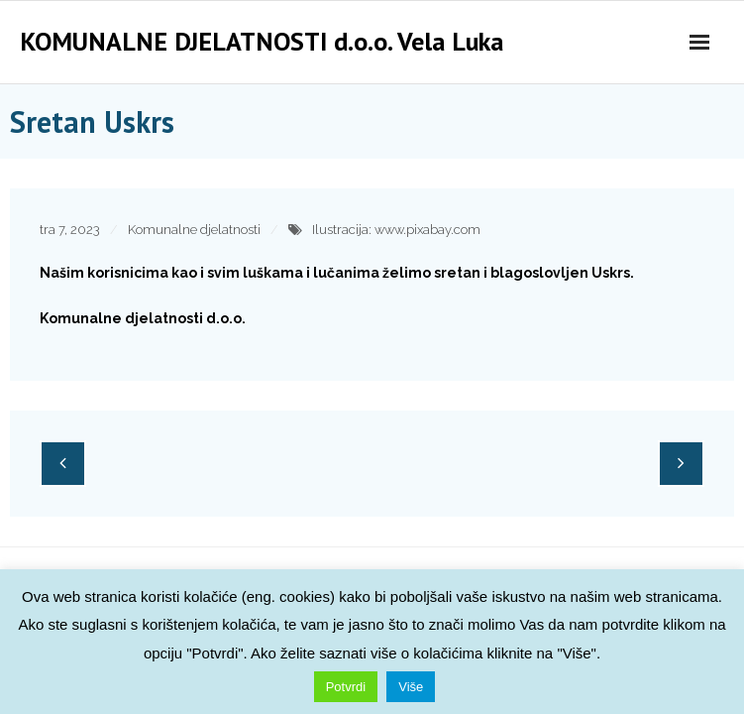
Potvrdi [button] (346, 686)
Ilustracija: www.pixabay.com (396, 229)
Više (410, 686)
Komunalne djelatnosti (194, 229)
